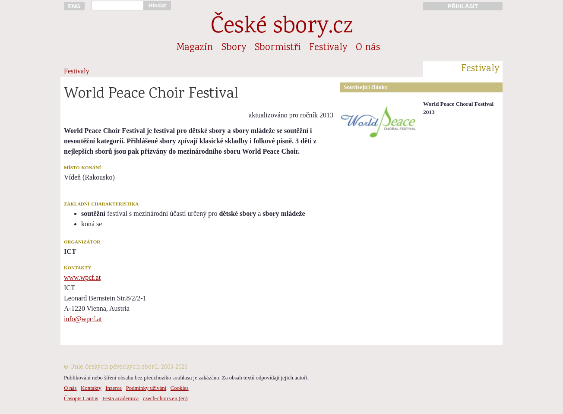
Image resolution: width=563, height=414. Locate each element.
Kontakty (91, 388)
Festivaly (328, 48)
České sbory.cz (282, 27)
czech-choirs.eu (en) (165, 398)
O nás (368, 48)
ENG (74, 6)
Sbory (233, 48)
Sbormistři (277, 48)
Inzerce (113, 388)
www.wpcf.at (82, 277)
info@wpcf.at (83, 318)
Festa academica (120, 398)
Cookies (180, 388)
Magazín (195, 48)
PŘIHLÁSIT (463, 6)
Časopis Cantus (81, 398)
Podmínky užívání (146, 388)
